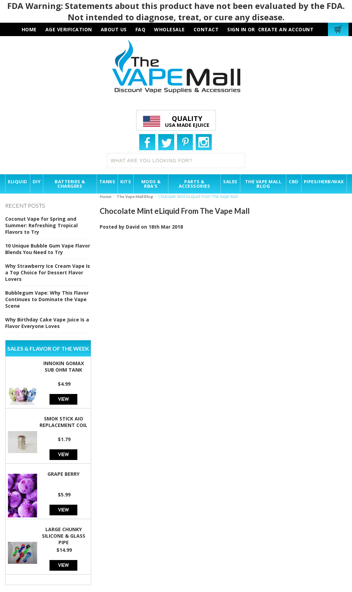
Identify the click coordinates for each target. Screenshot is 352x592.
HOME (29, 29)
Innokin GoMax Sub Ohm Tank (63, 366)
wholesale (169, 29)
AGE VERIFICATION (68, 29)
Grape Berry (63, 474)
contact (206, 29)
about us (114, 29)
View (63, 399)
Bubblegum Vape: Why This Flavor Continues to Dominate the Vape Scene (47, 299)
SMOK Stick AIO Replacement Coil (63, 421)
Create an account (286, 29)
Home (105, 196)
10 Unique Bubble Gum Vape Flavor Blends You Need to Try (47, 248)
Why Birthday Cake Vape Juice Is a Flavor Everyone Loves (47, 322)
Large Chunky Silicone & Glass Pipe (63, 536)
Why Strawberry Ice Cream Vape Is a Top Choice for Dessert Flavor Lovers (47, 272)
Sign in (236, 29)
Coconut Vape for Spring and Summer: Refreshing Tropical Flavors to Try (41, 225)
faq (140, 29)
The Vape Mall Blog (135, 196)
